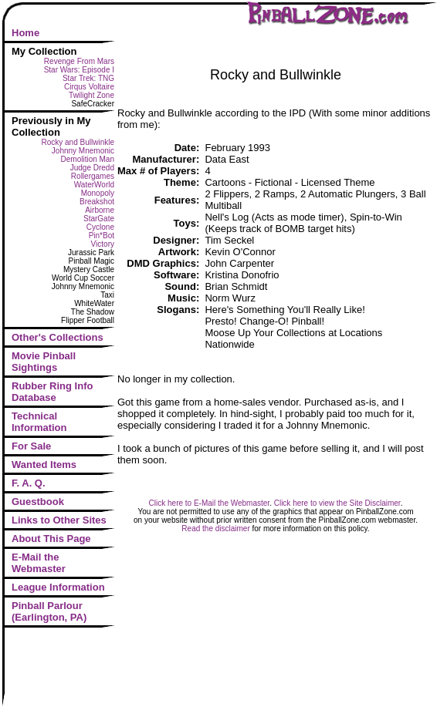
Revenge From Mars (79, 61)
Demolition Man (87, 159)
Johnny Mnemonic (83, 150)
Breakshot (97, 201)
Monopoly (97, 193)
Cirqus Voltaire (89, 86)
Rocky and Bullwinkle (78, 142)
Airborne (99, 210)
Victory (102, 244)
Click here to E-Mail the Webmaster (209, 503)
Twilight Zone (91, 95)
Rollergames (92, 176)
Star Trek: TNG (88, 78)
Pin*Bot (101, 235)
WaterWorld (94, 184)
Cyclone (100, 227)
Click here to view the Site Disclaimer (337, 503)
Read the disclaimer (215, 528)
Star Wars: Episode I (79, 70)
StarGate (98, 218)
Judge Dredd (92, 167)
